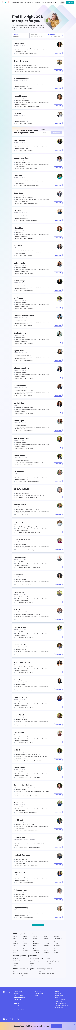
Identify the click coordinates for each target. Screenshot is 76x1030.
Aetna (14, 971)
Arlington (25, 936)
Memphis (15, 945)
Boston (14, 938)
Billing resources (59, 995)
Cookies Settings (59, 1007)
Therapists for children (35, 961)
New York (25, 947)
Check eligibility (57, 132)
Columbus (15, 940)
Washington (46, 952)
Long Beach (36, 943)
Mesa (24, 945)
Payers (36, 995)
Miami (34, 945)
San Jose (46, 950)
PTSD (48, 958)
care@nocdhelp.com (19, 997)
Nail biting (32, 963)
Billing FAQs (57, 997)
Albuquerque (15, 936)
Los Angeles (46, 943)
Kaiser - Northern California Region (20, 973)
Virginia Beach (36, 952)
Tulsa (24, 952)
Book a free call (70, 2)
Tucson (14, 952)
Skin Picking (15, 963)
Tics (31, 965)
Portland (35, 948)
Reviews (44, 2)
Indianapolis (46, 941)
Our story (16, 1005)
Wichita (56, 952)
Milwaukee (46, 945)
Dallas (24, 940)
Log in (62, 2)
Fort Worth (15, 941)
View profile (58, 53)
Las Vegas (25, 943)
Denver (35, 940)
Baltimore (56, 936)
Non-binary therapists (17, 961)
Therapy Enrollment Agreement (63, 1005)
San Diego (25, 950)
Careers (16, 1007)
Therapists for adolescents (53, 961)
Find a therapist (15, 2)
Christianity (15, 958)
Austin (45, 936)
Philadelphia (15, 948)
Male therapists (33, 960)
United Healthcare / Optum (19, 975)
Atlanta (35, 936)
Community (38, 2)
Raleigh (45, 948)
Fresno (24, 941)
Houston (35, 941)
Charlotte (25, 938)
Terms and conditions (60, 999)
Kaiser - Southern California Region (46, 973)
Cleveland (46, 938)
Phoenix (25, 948)
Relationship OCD (16, 960)
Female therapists (51, 960)
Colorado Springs (58, 938)
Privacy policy (58, 1001)
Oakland (35, 947)
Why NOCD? (23, 2)
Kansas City (15, 943)
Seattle (55, 950)
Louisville (56, 943)
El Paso (55, 940)
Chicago (35, 938)
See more (38, 925)
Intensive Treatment (19, 1009)
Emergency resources (60, 1003)
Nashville (15, 947)
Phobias (14, 965)
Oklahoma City (47, 947)
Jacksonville (56, 941)
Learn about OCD (30, 2)
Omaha (55, 947)
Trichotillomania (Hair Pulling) (36, 958)
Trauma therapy (39, 993)
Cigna (40, 971)
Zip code (43, 129)
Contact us (58, 993)
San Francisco (36, 950)
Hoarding (49, 963)
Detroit (45, 940)
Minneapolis (56, 945)
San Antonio (15, 950)
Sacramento (57, 948)
